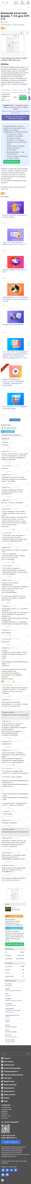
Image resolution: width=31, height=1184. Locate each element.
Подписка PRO (6, 1109)
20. (3, 741)
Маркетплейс (9, 1081)
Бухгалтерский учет (11, 1036)
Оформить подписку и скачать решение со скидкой (15, 117)
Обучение (7, 1078)
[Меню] (2, 2)
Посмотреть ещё (14, 419)
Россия (7, 1022)
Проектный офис (10, 1085)
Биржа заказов (9, 1094)
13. (2, 630)
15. (2, 648)
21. (2, 750)
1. (2, 442)
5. (2, 487)
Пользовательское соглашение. (11, 1154)
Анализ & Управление (12, 1068)
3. (2, 466)
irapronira (8, 721)
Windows (7, 1017)
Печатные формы (10, 990)
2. (2, 451)
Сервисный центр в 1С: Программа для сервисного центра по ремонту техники (15, 299)
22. (3, 768)
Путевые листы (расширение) (13, 324)
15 (3, 687)
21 (3, 771)
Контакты (4, 1118)
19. (2, 721)
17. (2, 699)
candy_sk (8, 699)
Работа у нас (6, 1116)
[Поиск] (7, 2)
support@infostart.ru (9, 1138)
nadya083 (8, 852)
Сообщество (5, 1107)
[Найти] (28, 1053)
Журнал (7, 1058)
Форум (6, 1098)
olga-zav (7, 475)
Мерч (6, 1101)
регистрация (6, 880)
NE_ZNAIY (7, 509)
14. (2, 639)
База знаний (8, 1061)
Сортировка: (11, 435)
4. (2, 475)
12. (2, 606)
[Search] (15, 1053)
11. (2, 580)
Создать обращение (10, 1142)
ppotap (7, 648)
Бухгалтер (8, 995)
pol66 (6, 442)
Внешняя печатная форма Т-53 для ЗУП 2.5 (15, 15)
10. (3, 566)
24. (4, 811)
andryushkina (9, 865)
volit (8, 811)
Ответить (9, 447)
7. (2, 509)
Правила (4, 1111)
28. (3, 865)
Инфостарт (4, 189)
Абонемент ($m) (10, 1041)
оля (6, 500)
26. (3, 838)
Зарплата (18, 990)
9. (2, 547)
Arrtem (7, 451)
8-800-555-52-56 (8, 1135)
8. (3, 533)
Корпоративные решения (13, 1075)
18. (2, 712)
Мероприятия (9, 1088)
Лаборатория (9, 1065)
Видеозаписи (9, 1091)
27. (2, 852)
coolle (7, 606)
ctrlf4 (6, 466)
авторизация (15, 880)
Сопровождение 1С (11, 1071)
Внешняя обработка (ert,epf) (13, 1000)
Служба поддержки (11, 1122)
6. (2, 500)
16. (3, 685)
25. (3, 829)
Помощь (4, 1113)
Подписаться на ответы (9, 428)
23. (3, 820)
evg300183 (8, 838)
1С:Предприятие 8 (10, 1005)
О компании (5, 1105)
